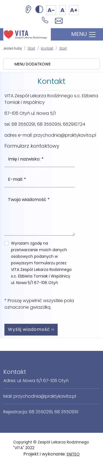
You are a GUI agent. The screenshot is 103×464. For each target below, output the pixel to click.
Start (31, 48)
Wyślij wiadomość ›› (31, 329)
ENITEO (73, 454)
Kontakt (47, 48)
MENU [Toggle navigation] (83, 34)
